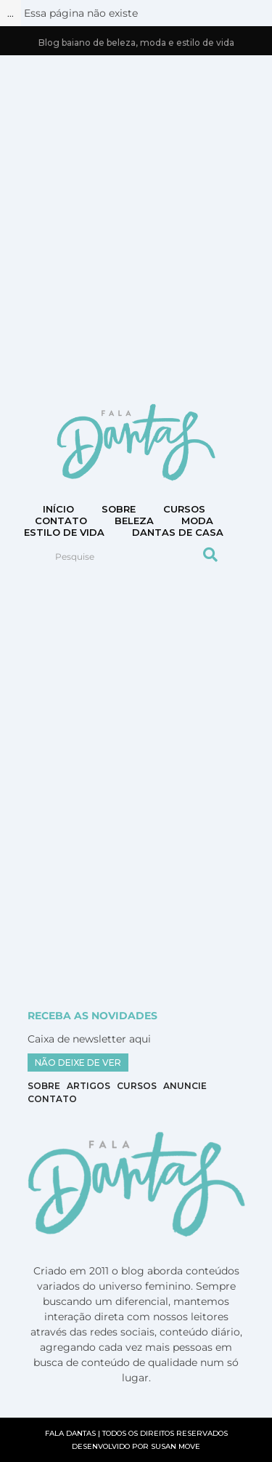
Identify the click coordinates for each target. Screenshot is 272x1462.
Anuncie (185, 1085)
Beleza (134, 520)
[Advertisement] (136, 228)
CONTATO (61, 520)
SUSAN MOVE (175, 1446)
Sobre (119, 509)
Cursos (184, 509)
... (10, 13)
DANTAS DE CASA (177, 532)
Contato (52, 1098)
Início (58, 509)
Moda (197, 520)
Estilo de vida (64, 532)
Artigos (88, 1085)
